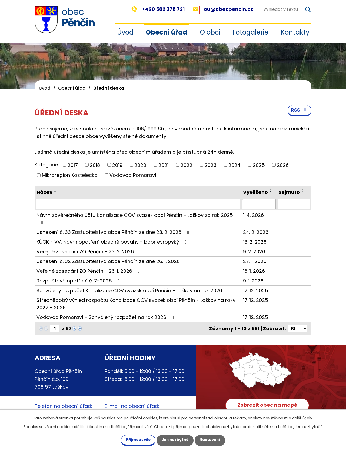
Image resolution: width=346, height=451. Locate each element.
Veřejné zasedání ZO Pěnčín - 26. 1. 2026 (89, 271)
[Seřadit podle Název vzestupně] (55, 190)
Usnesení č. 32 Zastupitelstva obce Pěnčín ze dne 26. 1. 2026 (113, 261)
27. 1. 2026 (255, 261)
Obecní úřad (166, 32)
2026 (283, 164)
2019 (117, 164)
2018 (95, 164)
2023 (211, 164)
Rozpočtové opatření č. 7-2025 (79, 280)
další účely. (302, 417)
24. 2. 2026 (255, 232)
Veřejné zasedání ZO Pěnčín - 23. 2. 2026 (90, 251)
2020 (140, 164)
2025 (259, 164)
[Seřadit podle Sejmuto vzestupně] (303, 190)
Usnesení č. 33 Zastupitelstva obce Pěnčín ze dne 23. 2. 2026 (113, 232)
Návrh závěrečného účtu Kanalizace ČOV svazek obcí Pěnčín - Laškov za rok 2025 (134, 218)
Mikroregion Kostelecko (70, 175)
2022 (186, 164)
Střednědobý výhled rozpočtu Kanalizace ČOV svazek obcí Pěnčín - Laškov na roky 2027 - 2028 (135, 304)
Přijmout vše (135, 439)
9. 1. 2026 (253, 280)
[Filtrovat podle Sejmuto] (294, 204)
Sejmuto (289, 192)
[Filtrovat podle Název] (138, 204)
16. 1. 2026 (254, 271)
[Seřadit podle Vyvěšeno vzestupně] (271, 190)
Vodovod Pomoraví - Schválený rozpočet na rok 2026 (106, 317)
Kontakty (295, 32)
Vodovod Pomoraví (132, 175)
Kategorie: (47, 164)
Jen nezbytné (175, 439)
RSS (299, 111)
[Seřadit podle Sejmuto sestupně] (303, 192)
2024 (234, 164)
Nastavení (213, 439)
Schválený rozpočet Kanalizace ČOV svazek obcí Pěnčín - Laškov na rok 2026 (134, 290)
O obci (210, 32)
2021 (163, 164)
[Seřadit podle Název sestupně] (55, 192)
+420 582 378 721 (158, 9)
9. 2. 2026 (254, 251)
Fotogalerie (250, 32)
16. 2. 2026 (255, 241)
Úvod (44, 88)
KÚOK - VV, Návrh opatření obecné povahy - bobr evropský (112, 241)
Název (44, 192)
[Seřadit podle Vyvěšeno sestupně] (271, 192)
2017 (73, 164)
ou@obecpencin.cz (223, 9)
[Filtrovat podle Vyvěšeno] (259, 204)
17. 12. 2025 (255, 290)
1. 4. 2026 (253, 215)
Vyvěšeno (255, 192)
